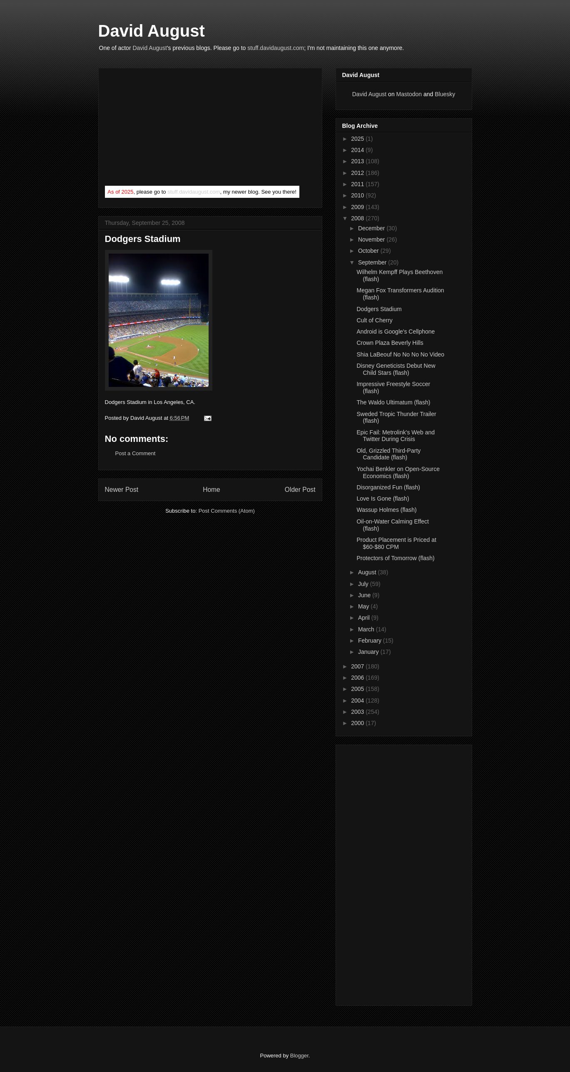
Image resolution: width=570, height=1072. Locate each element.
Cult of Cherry (374, 320)
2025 (358, 138)
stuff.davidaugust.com (275, 48)
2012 (358, 173)
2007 (358, 666)
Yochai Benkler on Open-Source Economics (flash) (398, 472)
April (364, 617)
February (370, 640)
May (364, 606)
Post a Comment (135, 453)
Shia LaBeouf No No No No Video (400, 354)
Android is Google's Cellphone (395, 331)
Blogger (299, 1055)
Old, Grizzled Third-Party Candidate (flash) (388, 454)
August (368, 572)
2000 (358, 723)
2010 (358, 195)
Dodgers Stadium (378, 309)
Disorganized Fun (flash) (388, 487)
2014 (358, 150)
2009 (358, 207)
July (364, 584)
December (372, 228)
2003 (358, 711)
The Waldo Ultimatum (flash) (393, 402)
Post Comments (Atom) (227, 511)
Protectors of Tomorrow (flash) (395, 558)
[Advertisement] (167, 129)
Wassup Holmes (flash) (386, 509)
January (369, 651)
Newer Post (122, 489)
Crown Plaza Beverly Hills (389, 342)
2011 (358, 184)
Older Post (300, 489)
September (373, 262)
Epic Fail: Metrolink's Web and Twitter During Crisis (395, 436)
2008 (358, 218)
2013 (358, 161)
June (365, 595)
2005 (358, 689)
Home (211, 489)
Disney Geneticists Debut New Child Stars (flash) (395, 369)
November (372, 239)
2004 (358, 700)
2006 (358, 677)
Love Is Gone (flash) (382, 498)
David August (151, 31)
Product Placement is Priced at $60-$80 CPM (396, 543)
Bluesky (445, 94)
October (369, 250)
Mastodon (409, 94)
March (367, 629)
